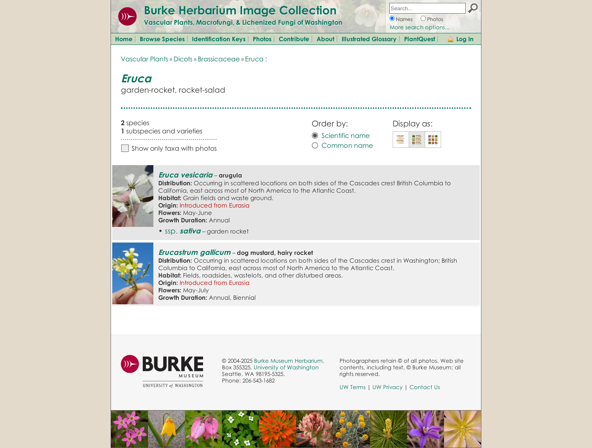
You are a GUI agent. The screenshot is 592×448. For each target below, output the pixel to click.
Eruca (254, 59)
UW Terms (352, 387)
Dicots (182, 59)
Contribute (294, 38)
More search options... (420, 27)
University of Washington (286, 367)
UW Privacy (387, 387)
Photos (435, 19)
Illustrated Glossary (369, 38)
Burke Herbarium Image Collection (240, 10)
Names (404, 19)
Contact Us (424, 387)
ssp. (183, 230)
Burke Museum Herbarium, (289, 360)
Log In (465, 38)
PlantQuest (419, 38)
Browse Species (162, 38)
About (325, 38)
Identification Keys (218, 38)
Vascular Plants (144, 59)
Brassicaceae (219, 59)
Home (123, 38)
